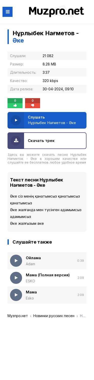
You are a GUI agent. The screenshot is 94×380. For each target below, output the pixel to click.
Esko (30, 298)
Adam (30, 264)
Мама (31, 292)
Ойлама (33, 257)
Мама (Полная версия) (48, 275)
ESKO (30, 281)
